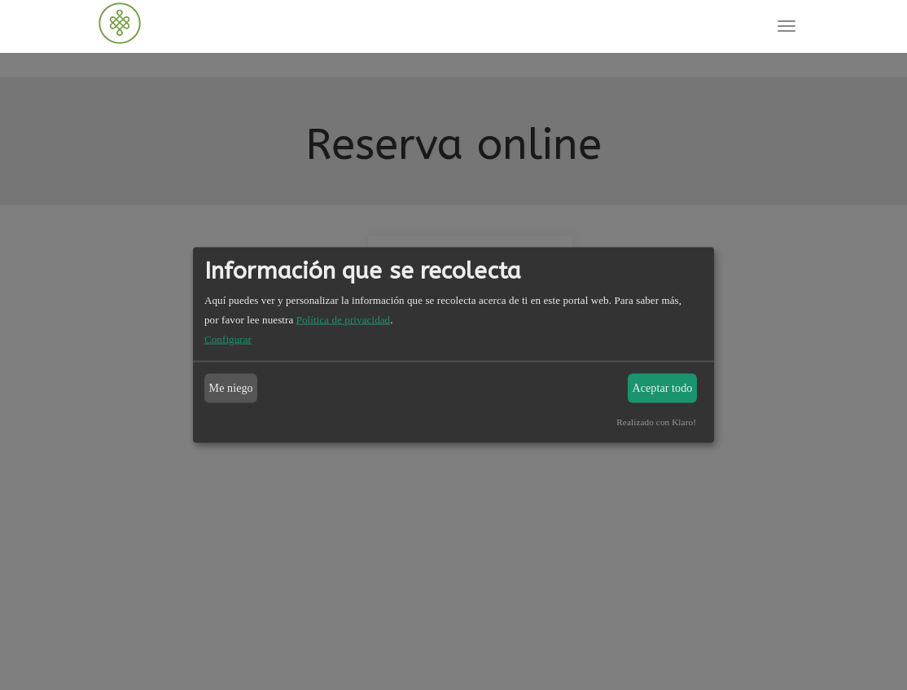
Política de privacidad (343, 320)
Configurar (228, 339)
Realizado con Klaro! (656, 422)
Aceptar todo (663, 388)
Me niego (231, 388)
